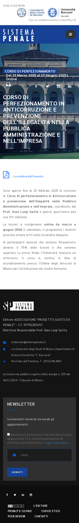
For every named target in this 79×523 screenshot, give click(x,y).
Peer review (16, 516)
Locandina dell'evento (23, 176)
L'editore (40, 505)
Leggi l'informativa (56, 442)
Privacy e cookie (20, 511)
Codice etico (50, 511)
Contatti (41, 516)
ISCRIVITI (17, 472)
